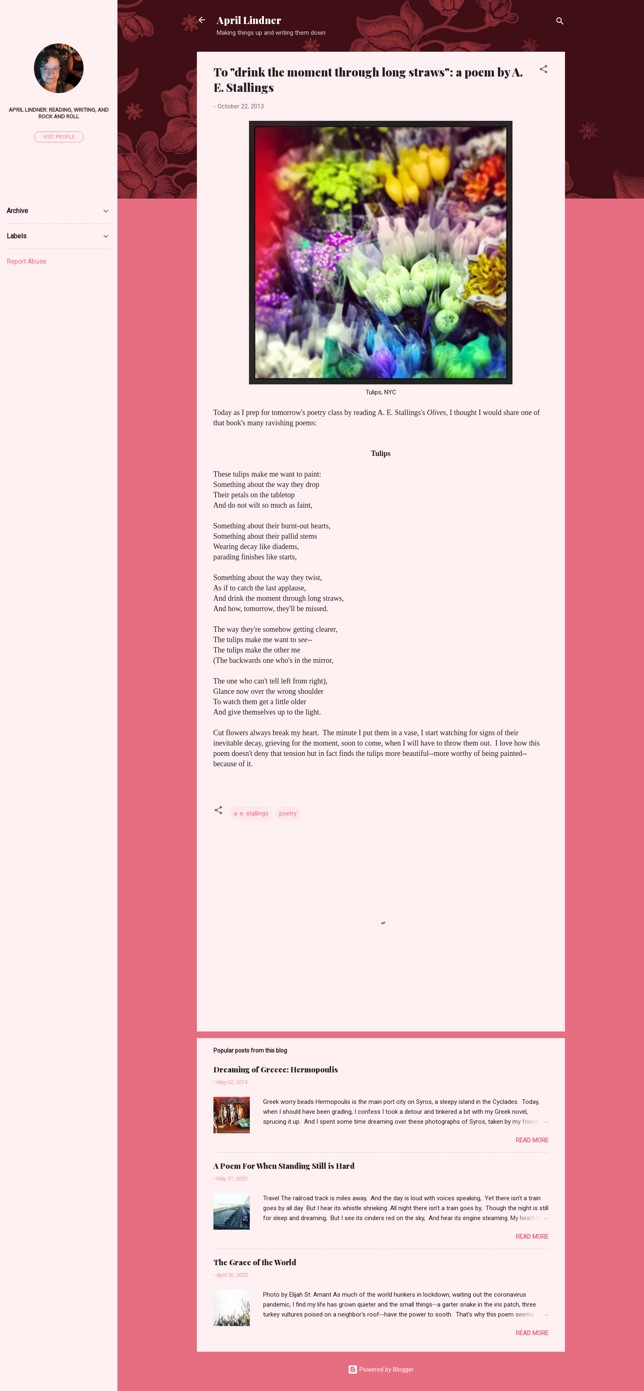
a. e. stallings (251, 813)
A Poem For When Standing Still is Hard (283, 1166)
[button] (543, 70)
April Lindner (249, 19)
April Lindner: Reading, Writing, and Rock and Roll (59, 113)
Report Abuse (26, 261)
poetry (288, 813)
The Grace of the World (254, 1262)
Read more (532, 1140)
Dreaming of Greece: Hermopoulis (275, 1069)
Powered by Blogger (381, 1369)
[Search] (560, 22)
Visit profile (59, 137)
